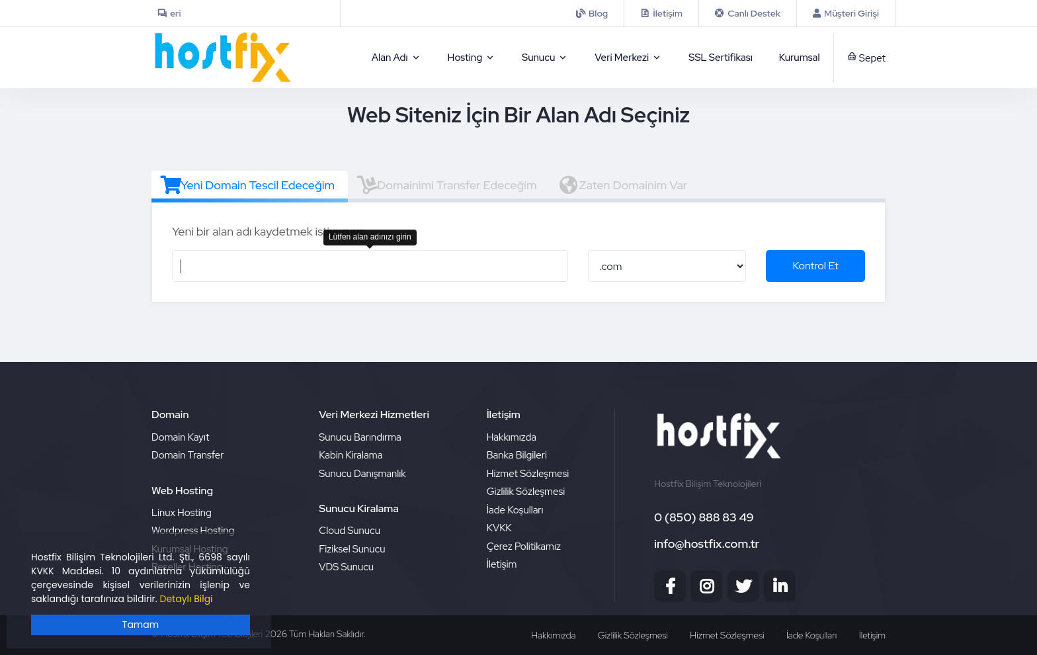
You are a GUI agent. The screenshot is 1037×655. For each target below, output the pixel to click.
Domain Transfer (187, 455)
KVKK (499, 528)
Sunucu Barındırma (360, 437)
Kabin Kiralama (350, 455)
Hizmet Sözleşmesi (528, 473)
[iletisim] (592, 13)
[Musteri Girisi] (846, 13)
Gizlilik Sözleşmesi (526, 491)
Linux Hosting (181, 512)
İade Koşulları (515, 510)
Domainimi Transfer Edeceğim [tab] (446, 185)
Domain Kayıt (180, 437)
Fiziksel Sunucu (352, 549)
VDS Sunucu (346, 567)
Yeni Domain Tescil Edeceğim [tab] (248, 185)
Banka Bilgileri (517, 455)
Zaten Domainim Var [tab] (624, 185)
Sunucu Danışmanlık (362, 473)
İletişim (502, 564)
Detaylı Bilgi (186, 598)
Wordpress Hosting (192, 530)
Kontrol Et (815, 266)
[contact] (661, 13)
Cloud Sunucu (349, 530)
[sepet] (860, 57)
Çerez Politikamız (524, 546)
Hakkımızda (511, 437)
